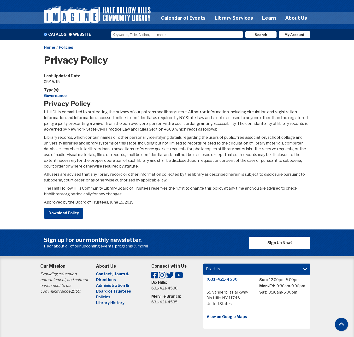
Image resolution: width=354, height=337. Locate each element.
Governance (55, 95)
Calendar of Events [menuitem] (183, 18)
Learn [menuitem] (269, 18)
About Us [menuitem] (296, 18)
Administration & (113, 285)
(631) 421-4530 (221, 279)
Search (261, 35)
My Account (294, 35)
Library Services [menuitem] (234, 18)
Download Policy (63, 213)
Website (82, 34)
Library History (110, 303)
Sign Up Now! (279, 243)
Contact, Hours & (113, 274)
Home (49, 47)
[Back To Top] (341, 324)
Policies (66, 47)
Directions (106, 279)
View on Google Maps (226, 316)
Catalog (57, 34)
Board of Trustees (113, 291)
